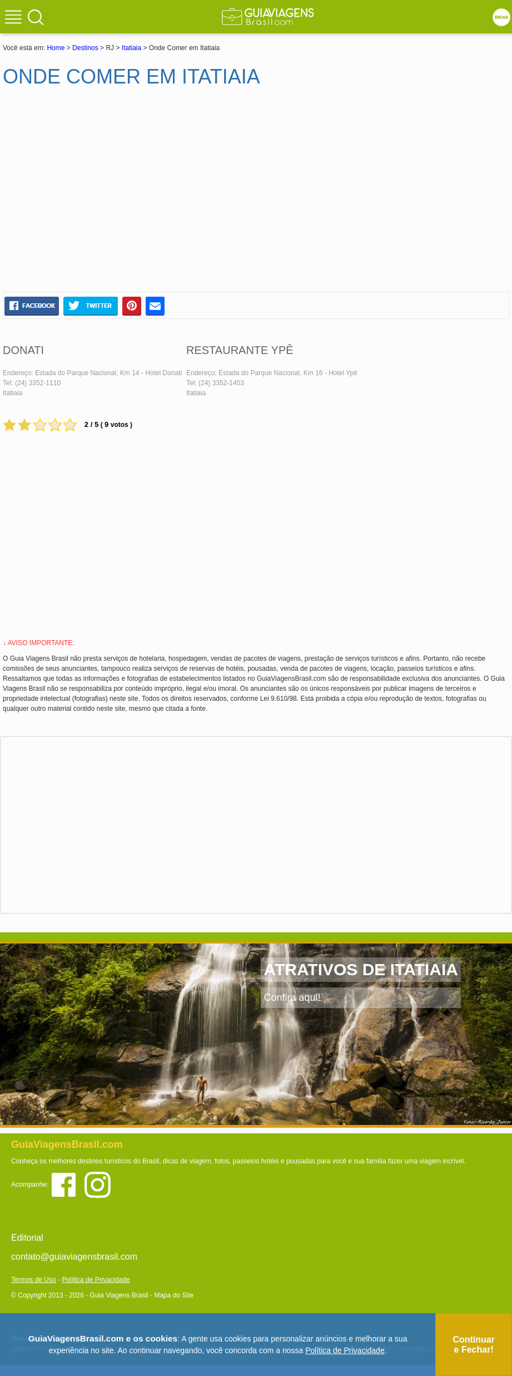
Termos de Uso (33, 1280)
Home (55, 48)
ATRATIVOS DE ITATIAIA (361, 969)
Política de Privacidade (96, 1280)
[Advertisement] (110, 194)
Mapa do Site (173, 1295)
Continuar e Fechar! (474, 1344)
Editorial (27, 1237)
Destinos (85, 48)
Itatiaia (131, 48)
